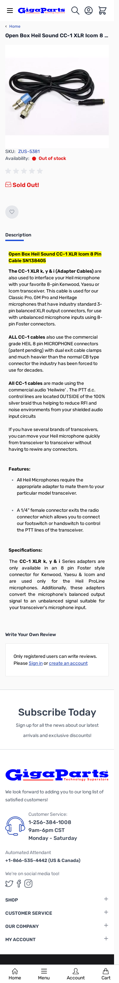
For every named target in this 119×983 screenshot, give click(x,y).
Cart (105, 974)
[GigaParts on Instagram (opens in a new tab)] (28, 883)
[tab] (18, 237)
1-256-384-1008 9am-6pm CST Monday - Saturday (52, 830)
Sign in (36, 663)
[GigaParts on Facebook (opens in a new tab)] (19, 883)
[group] (25, 171)
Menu (44, 974)
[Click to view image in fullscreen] (57, 96)
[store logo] (44, 10)
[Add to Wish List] (12, 212)
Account (76, 974)
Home (15, 974)
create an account (68, 663)
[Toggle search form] (75, 10)
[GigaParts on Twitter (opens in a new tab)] (9, 883)
